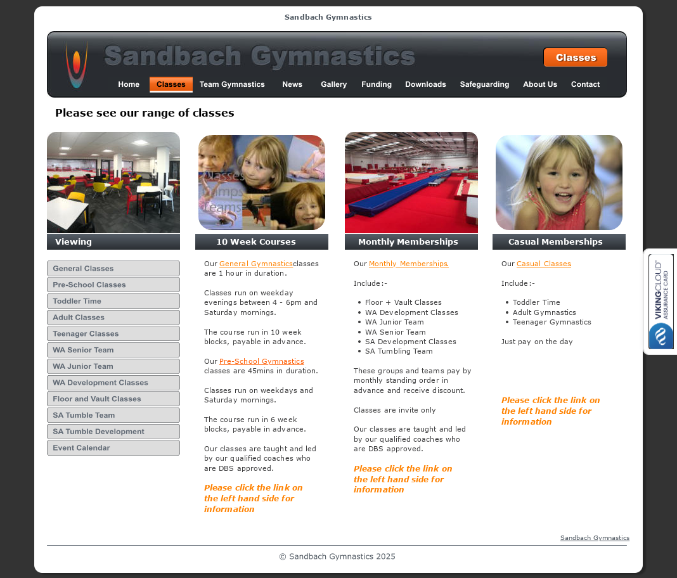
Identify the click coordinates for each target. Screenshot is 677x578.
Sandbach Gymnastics (594, 537)
